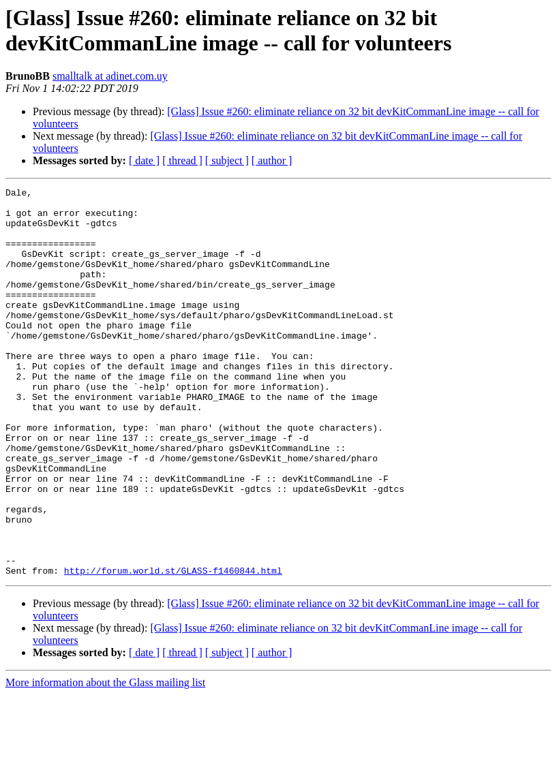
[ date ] (144, 160)
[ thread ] (182, 160)
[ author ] (272, 160)
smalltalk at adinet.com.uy (110, 76)
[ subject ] (227, 160)
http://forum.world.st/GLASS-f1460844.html (173, 648)
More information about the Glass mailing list (105, 760)
